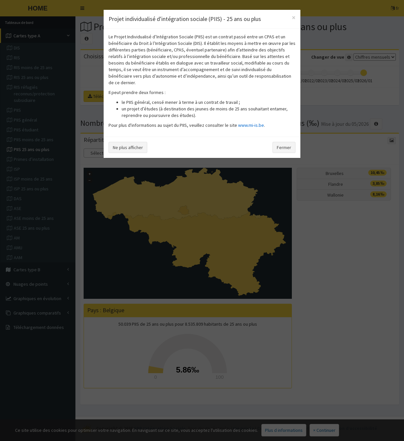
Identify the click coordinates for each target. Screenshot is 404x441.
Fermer (284, 147)
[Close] (293, 17)
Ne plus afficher (128, 147)
